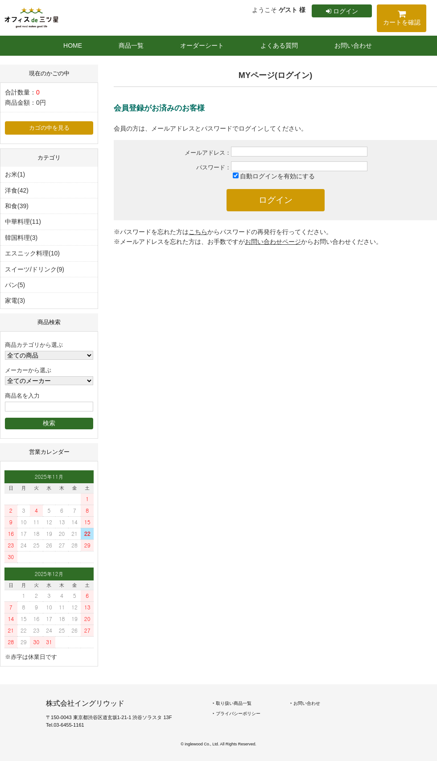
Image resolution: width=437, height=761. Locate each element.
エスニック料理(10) (32, 253)
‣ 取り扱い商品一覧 (232, 703)
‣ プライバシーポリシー (236, 713)
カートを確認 (401, 19)
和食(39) (17, 206)
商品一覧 (131, 45)
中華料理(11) (23, 221)
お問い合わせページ (273, 241)
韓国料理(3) (21, 237)
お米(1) (15, 174)
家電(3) (15, 300)
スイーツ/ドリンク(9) (34, 269)
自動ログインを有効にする (277, 176)
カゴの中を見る (49, 128)
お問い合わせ (353, 45)
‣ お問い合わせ (305, 703)
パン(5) (15, 284)
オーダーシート (202, 45)
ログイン (342, 11)
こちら (198, 231)
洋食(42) (17, 190)
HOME (72, 45)
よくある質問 (279, 45)
